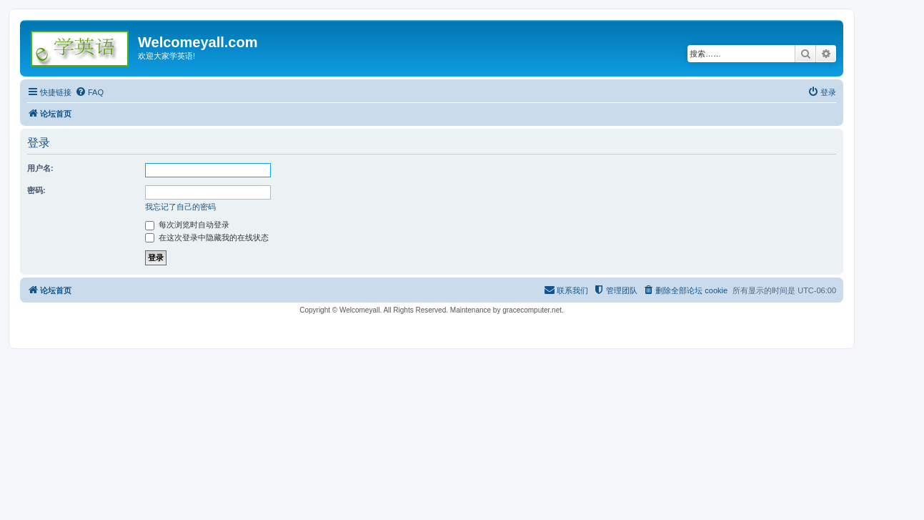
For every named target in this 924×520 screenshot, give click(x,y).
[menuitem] (89, 92)
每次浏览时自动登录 (187, 224)
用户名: (40, 168)
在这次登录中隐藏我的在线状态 (207, 237)
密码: (36, 190)
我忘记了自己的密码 (180, 206)
